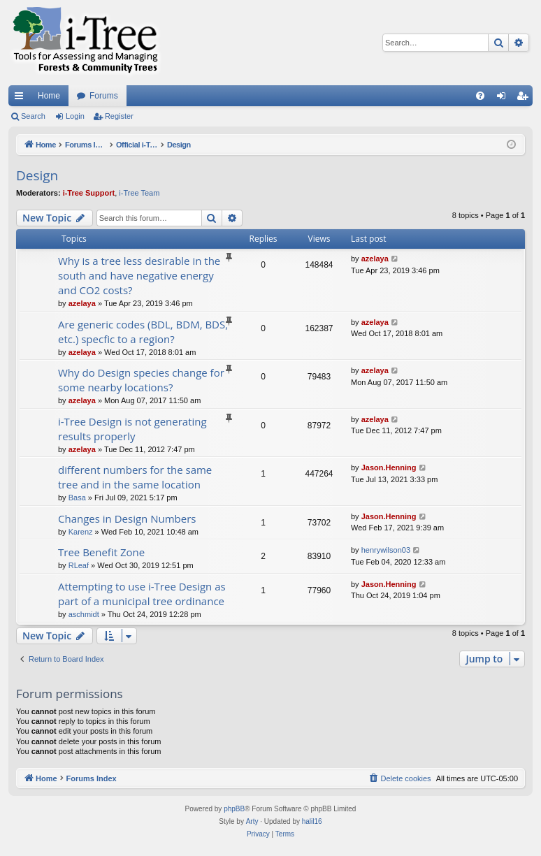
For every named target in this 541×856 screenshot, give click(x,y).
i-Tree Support (89, 193)
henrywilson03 (385, 550)
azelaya (82, 303)
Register (119, 116)
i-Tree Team (139, 193)
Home (49, 96)
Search (33, 116)
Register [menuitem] (525, 98)
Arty (252, 821)
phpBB (234, 809)
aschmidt (83, 614)
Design (37, 175)
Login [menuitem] (504, 98)
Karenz (80, 532)
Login (75, 116)
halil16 (312, 821)
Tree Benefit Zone (101, 552)
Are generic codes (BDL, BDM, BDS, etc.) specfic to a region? (143, 331)
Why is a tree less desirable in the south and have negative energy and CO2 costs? (139, 275)
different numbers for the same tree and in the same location (135, 477)
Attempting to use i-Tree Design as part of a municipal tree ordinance (142, 593)
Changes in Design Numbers (127, 518)
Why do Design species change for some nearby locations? (141, 379)
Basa (77, 497)
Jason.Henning (389, 467)
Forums (103, 96)
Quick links (21, 98)
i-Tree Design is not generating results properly (132, 428)
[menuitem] (480, 95)
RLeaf (78, 565)
